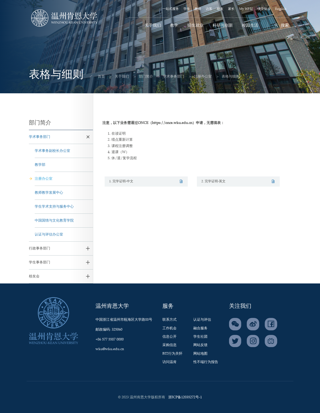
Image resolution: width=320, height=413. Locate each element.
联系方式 (169, 320)
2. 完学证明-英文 (238, 181)
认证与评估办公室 (49, 234)
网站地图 (200, 354)
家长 (231, 9)
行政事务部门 (39, 248)
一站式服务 (170, 9)
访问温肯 (169, 362)
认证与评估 (202, 320)
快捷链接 (264, 9)
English (281, 9)
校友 (220, 9)
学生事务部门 (39, 262)
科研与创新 (223, 25)
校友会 (34, 276)
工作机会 (169, 328)
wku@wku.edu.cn (110, 349)
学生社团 (200, 337)
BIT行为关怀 (172, 354)
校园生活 (250, 25)
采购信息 (169, 345)
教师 (198, 9)
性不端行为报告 (205, 362)
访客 (209, 9)
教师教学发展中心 (49, 193)
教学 (174, 25)
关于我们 (153, 25)
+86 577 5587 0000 (110, 339)
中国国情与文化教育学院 (54, 221)
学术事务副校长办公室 (52, 151)
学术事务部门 (169, 77)
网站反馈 (200, 345)
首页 (96, 77)
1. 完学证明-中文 (146, 181)
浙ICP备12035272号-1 (185, 397)
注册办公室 (198, 77)
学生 (186, 9)
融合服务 (200, 328)
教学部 (40, 165)
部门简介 (141, 77)
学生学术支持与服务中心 (54, 207)
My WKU (246, 9)
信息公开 (169, 337)
